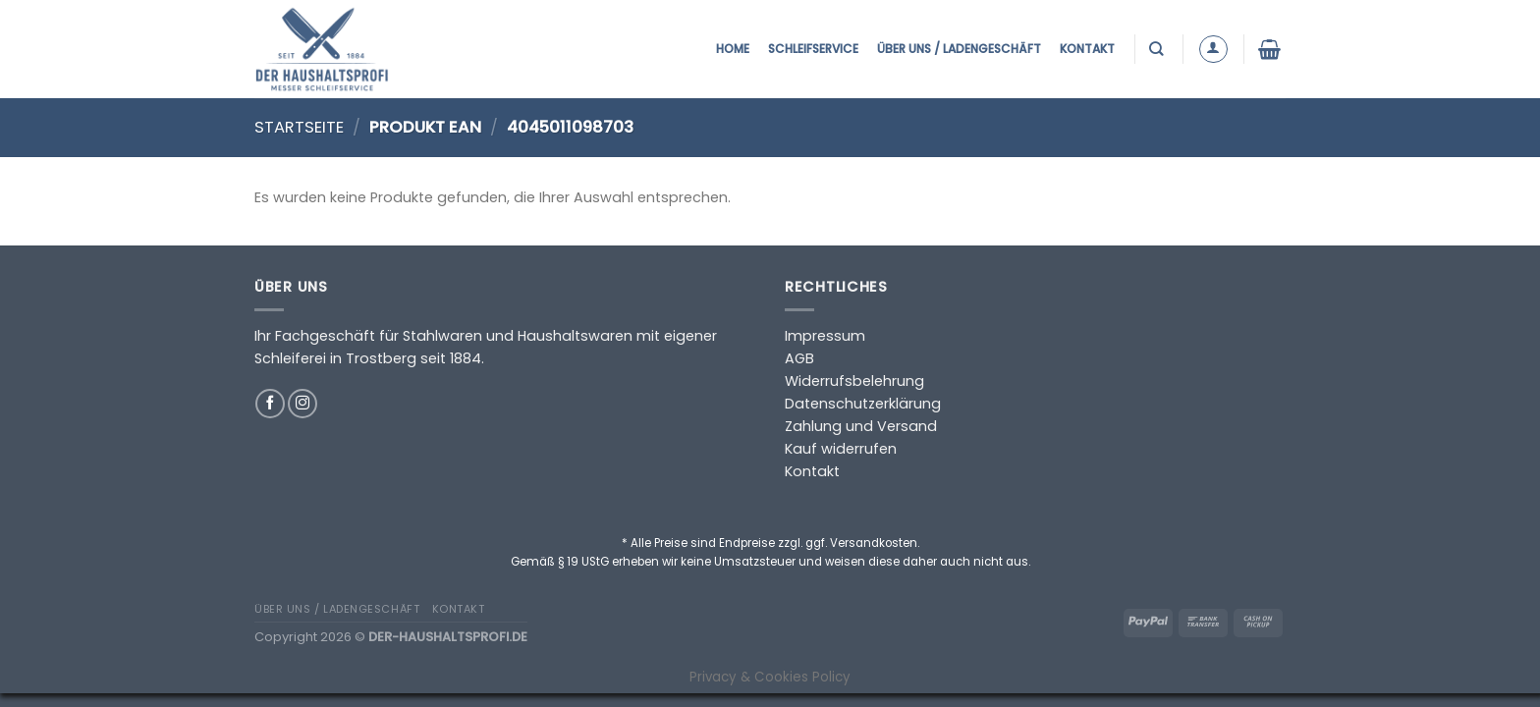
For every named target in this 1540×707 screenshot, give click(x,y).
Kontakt (1087, 48)
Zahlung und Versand (861, 426)
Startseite (299, 127)
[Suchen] (1158, 48)
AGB (799, 358)
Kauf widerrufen (841, 449)
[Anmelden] (1213, 49)
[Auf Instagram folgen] (302, 403)
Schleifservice (813, 48)
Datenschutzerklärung (863, 403)
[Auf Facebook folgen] (270, 403)
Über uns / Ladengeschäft (959, 48)
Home (732, 48)
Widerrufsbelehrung (854, 381)
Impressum (825, 336)
